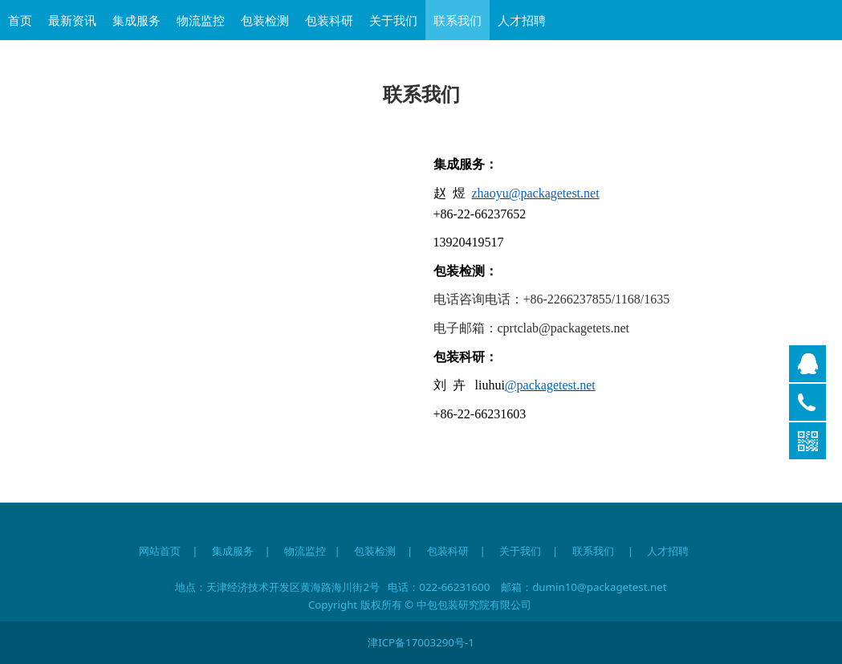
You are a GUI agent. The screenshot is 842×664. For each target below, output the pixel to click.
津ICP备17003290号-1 (421, 642)
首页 (20, 20)
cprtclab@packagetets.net (563, 328)
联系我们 (457, 20)
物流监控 (201, 20)
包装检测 (265, 20)
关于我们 (393, 20)
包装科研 (329, 20)
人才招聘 (522, 20)
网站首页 (160, 551)
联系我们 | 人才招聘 (637, 551)
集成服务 (136, 20)
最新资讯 (72, 20)
